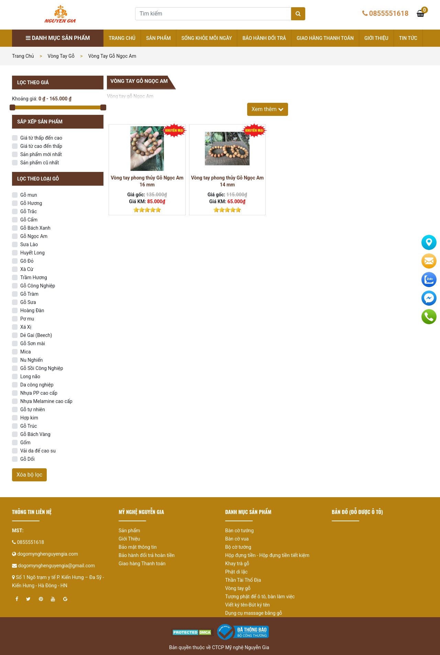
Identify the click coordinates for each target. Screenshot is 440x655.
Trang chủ (122, 38)
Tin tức (408, 38)
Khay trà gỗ (237, 563)
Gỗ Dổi (27, 459)
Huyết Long (32, 252)
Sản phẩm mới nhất (41, 154)
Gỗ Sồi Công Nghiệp (41, 368)
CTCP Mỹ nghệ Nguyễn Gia (240, 647)
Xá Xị (25, 327)
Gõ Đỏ (26, 261)
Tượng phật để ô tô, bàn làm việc (260, 596)
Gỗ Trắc (28, 211)
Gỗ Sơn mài (32, 343)
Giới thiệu (376, 38)
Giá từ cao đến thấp (41, 146)
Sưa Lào (29, 244)
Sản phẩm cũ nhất (39, 162)
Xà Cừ (26, 269)
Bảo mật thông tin (138, 547)
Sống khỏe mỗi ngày (207, 38)
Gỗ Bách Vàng (35, 434)
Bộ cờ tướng (238, 547)
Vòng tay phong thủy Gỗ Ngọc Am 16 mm (147, 181)
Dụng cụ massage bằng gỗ (253, 613)
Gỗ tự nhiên (32, 409)
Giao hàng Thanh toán (325, 38)
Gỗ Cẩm (28, 219)
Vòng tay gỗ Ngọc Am (112, 56)
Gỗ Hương (31, 203)
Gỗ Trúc (28, 426)
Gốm (25, 442)
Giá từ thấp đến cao (41, 138)
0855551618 (389, 13)
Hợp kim (29, 418)
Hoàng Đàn (32, 310)
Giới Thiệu (129, 539)
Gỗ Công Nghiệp (37, 285)
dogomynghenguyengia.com (47, 554)
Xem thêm (268, 109)
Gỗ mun (28, 195)
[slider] (147, 209)
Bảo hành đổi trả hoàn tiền (147, 555)
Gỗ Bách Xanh (35, 228)
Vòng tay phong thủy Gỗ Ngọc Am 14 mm (227, 181)
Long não (30, 376)
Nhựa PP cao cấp (38, 393)
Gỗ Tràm (29, 294)
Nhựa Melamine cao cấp (46, 401)
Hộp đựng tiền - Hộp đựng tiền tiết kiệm (267, 555)
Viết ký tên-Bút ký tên (247, 605)
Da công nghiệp (37, 384)
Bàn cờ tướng (239, 530)
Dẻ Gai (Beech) (36, 335)
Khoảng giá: (24, 98)
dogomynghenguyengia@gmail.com (56, 565)
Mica (25, 351)
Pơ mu (27, 318)
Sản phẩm (158, 38)
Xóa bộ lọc (29, 474)
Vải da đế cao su (38, 451)
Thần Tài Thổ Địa (243, 580)
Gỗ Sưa (28, 302)
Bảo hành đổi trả (264, 38)
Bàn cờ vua (237, 539)
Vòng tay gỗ (61, 56)
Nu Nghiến (31, 360)
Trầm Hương (33, 277)
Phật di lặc (236, 572)
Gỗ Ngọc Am (33, 236)
